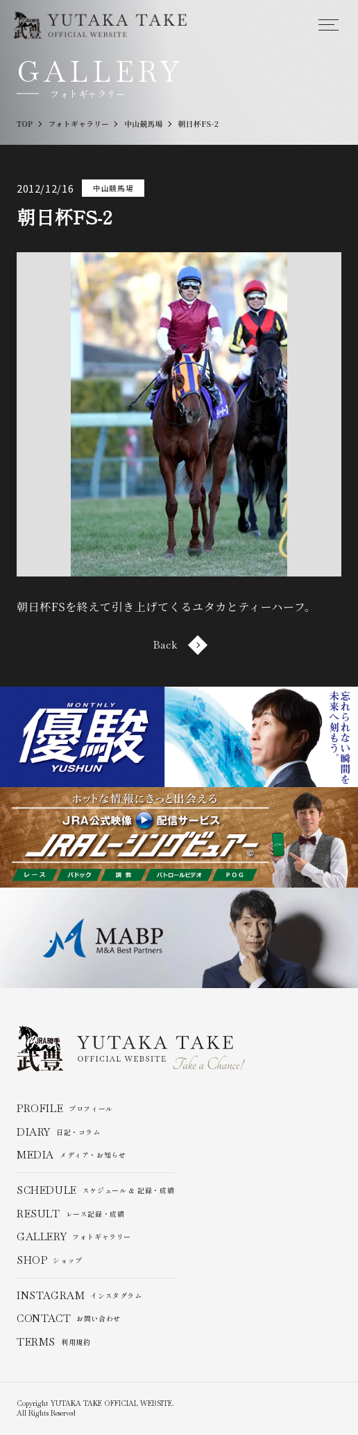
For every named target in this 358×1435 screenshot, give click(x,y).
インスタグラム (79, 1295)
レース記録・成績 (71, 1214)
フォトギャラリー (74, 1237)
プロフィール (65, 1108)
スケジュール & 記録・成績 (96, 1190)
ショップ (50, 1260)
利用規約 (54, 1342)
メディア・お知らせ (71, 1156)
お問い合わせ (69, 1319)
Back (179, 645)
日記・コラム (59, 1132)
